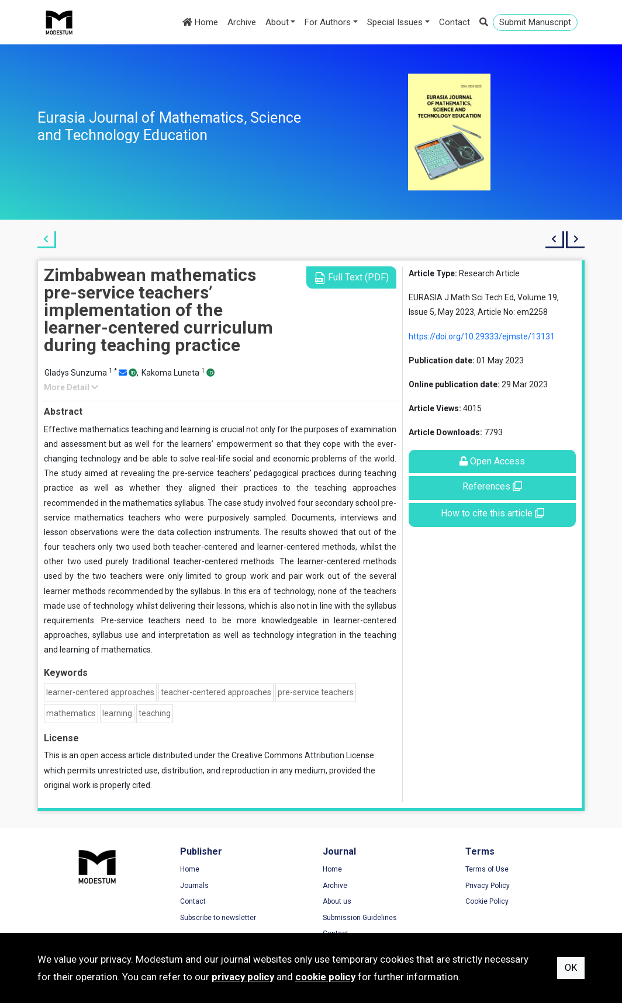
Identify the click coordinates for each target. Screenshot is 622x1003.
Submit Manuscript (535, 22)
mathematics (71, 713)
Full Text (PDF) (351, 278)
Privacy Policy (487, 885)
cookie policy (325, 977)
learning (117, 713)
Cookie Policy (487, 901)
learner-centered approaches (100, 692)
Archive (241, 22)
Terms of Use (487, 869)
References (492, 486)
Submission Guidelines (360, 918)
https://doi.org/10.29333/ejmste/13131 (482, 336)
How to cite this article (492, 513)
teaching (155, 713)
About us (337, 901)
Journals (194, 885)
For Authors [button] (328, 22)
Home (200, 22)
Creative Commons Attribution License (302, 755)
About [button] (277, 22)
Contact (454, 22)
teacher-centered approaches (216, 692)
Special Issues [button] (395, 22)
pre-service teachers (316, 692)
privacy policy (243, 977)
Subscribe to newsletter (218, 918)
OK (571, 967)
